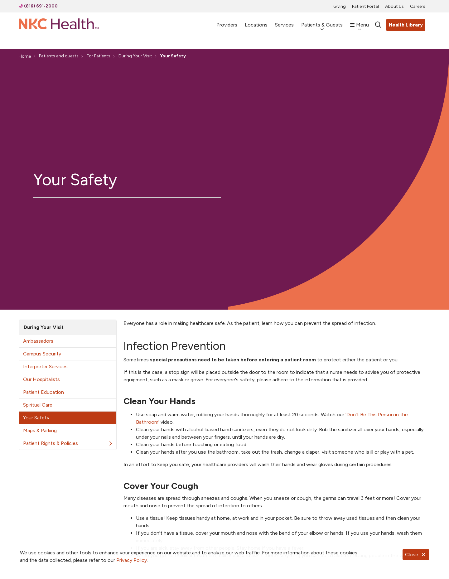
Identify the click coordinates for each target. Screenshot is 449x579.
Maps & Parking (40, 430)
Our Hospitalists (41, 379)
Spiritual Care (37, 405)
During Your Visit (44, 327)
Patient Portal (365, 6)
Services (284, 22)
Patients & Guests (321, 22)
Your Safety (36, 418)
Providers (227, 22)
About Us (394, 6)
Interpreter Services (45, 366)
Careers (417, 6)
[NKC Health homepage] (59, 25)
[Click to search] (378, 25)
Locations (256, 22)
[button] (110, 443)
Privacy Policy (131, 560)
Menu (359, 22)
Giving (339, 6)
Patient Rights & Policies (50, 443)
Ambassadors (38, 341)
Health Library (406, 25)
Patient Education (43, 392)
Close (416, 554)
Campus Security (42, 354)
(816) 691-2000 (38, 6)
